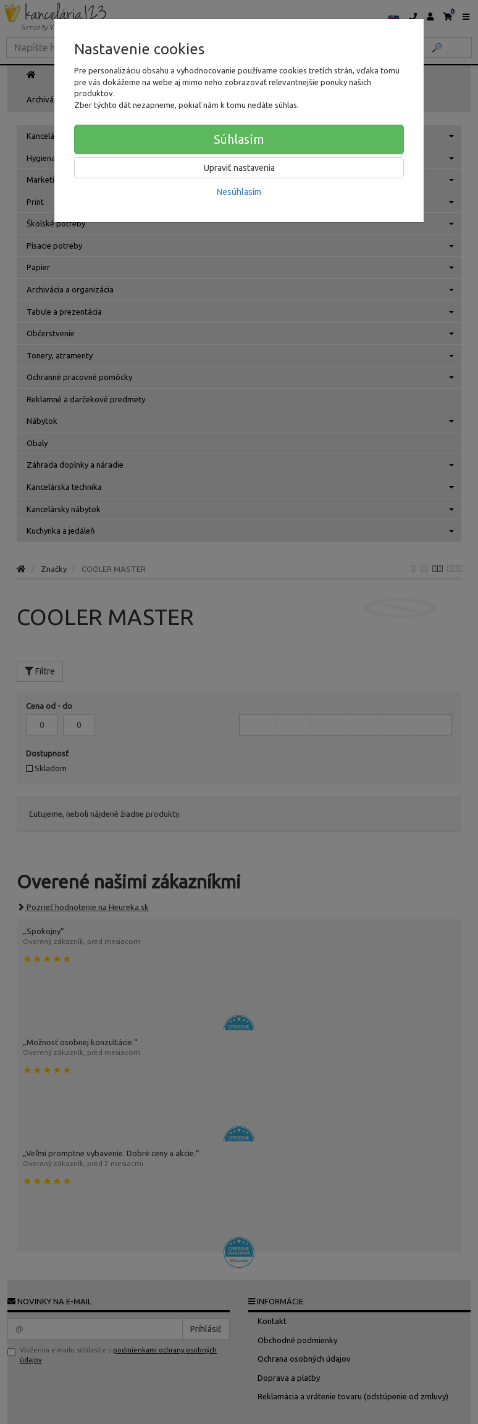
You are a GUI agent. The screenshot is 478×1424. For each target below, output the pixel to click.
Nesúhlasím (239, 192)
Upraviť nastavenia (239, 168)
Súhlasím (239, 139)
